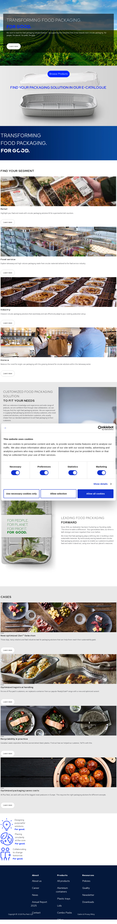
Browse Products (58, 73)
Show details (101, 484)
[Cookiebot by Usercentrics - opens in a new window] (100, 428)
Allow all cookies (95, 493)
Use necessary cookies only (21, 493)
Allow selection (58, 493)
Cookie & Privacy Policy (86, 914)
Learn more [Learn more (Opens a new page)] (13, 46)
